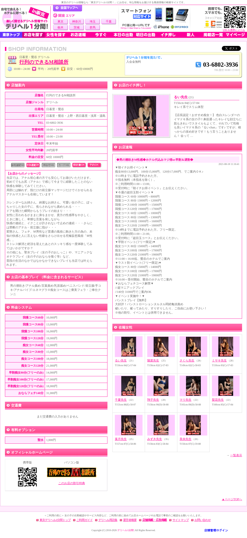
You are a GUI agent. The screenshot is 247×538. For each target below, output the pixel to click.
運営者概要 (130, 520)
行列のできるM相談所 (43, 62)
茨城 (77, 27)
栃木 (60, 27)
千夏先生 (121, 399)
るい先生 (184, 97)
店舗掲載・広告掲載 (154, 520)
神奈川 (76, 21)
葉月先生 (121, 439)
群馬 (93, 27)
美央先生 (185, 439)
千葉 (109, 21)
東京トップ (11, 35)
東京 (60, 21)
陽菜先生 (153, 360)
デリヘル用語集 (107, 520)
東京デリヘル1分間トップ (55, 520)
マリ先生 (185, 399)
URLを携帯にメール (234, 30)
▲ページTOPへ (232, 499)
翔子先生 (153, 399)
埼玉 (93, 21)
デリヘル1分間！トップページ (67, 8)
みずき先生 (154, 439)
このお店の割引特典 (71, 483)
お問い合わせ (202, 520)
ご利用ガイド (84, 520)
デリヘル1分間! (125, 530)
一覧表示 (236, 455)
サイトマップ (180, 520)
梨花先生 (218, 399)
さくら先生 (187, 360)
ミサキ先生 (219, 360)
